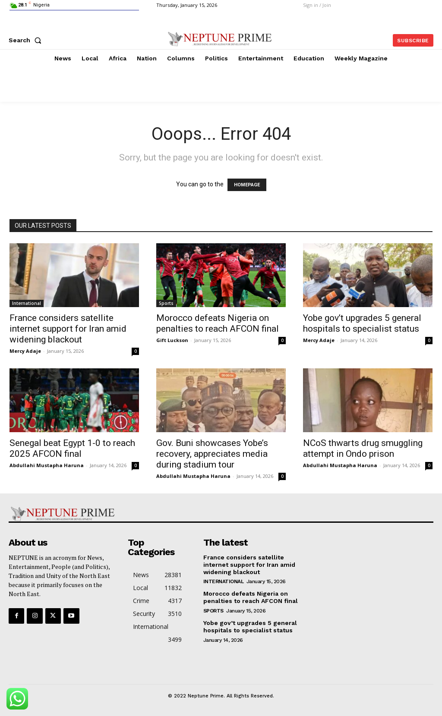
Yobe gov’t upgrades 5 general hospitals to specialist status (362, 323)
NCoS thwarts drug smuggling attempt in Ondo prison (363, 448)
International (26, 303)
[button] (27, 40)
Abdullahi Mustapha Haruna (46, 465)
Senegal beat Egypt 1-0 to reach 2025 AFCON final (72, 448)
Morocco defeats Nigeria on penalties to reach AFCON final (217, 323)
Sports (166, 303)
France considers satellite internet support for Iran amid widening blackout (67, 329)
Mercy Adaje (25, 351)
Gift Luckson (172, 340)
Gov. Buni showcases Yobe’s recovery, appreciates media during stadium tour (212, 454)
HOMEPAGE (247, 185)
